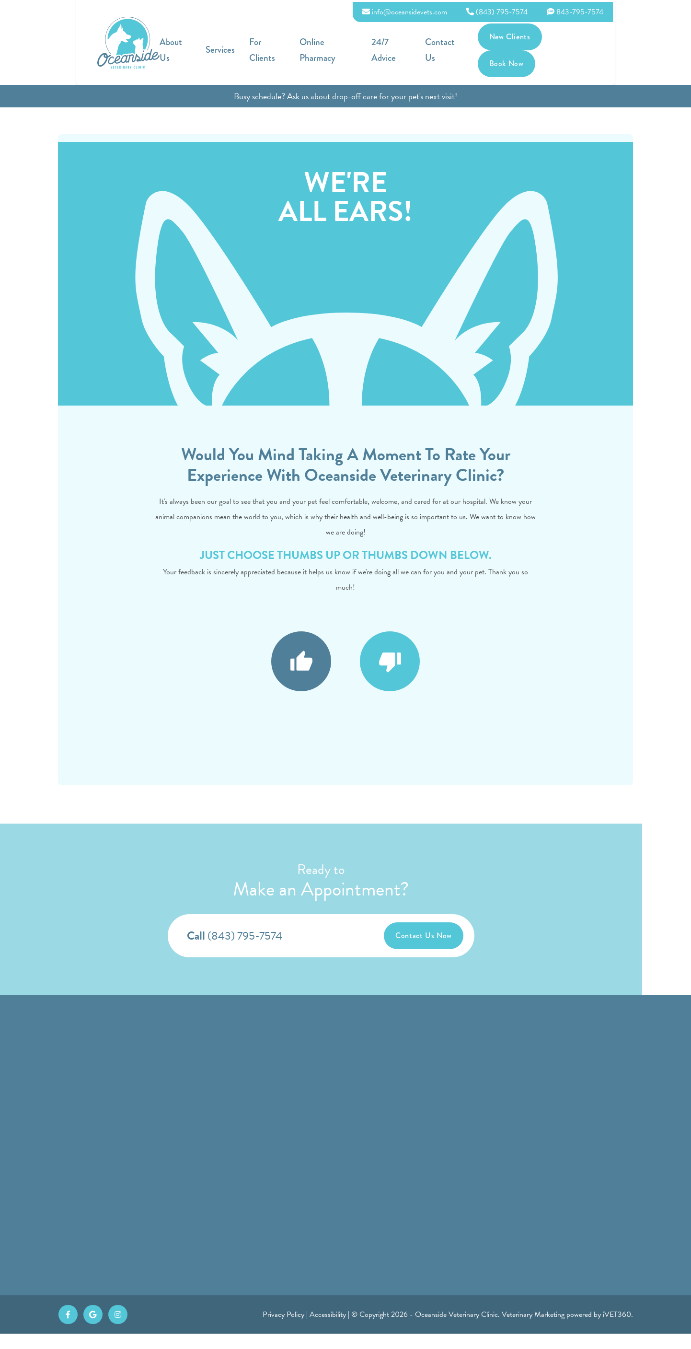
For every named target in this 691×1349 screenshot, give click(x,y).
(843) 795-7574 (575, 10)
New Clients (580, 45)
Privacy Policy (283, 1330)
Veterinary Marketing (533, 1330)
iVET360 (617, 1330)
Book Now (643, 45)
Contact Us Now (448, 936)
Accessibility (328, 1330)
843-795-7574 (653, 10)
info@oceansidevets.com (482, 10)
